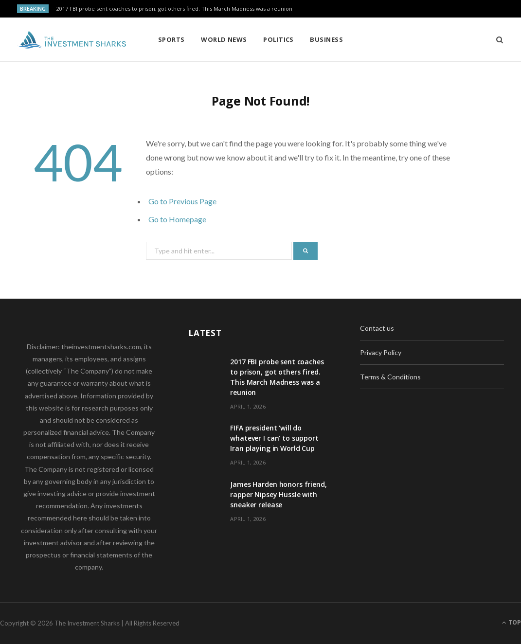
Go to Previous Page (182, 201)
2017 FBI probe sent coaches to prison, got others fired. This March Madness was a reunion (174, 8)
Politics (278, 39)
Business (326, 39)
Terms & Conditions (390, 377)
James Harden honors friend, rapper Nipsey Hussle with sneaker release (278, 494)
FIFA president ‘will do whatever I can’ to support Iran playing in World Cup (274, 438)
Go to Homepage (177, 219)
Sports (171, 39)
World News (224, 39)
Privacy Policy (380, 352)
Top (511, 622)
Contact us (377, 328)
